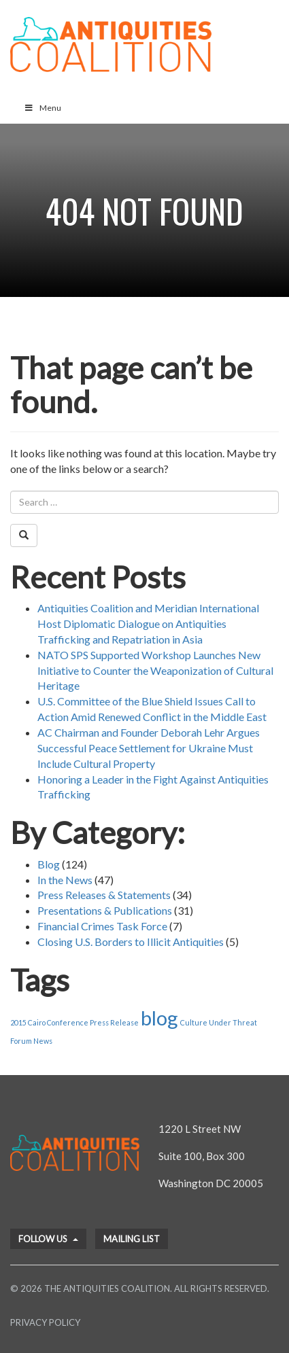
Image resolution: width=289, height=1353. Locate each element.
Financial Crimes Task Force (102, 925)
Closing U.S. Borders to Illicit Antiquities (130, 941)
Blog (48, 864)
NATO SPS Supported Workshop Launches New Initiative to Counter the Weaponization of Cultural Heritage (155, 670)
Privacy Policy (45, 1322)
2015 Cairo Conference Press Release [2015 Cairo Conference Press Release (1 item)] (74, 1022)
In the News (64, 879)
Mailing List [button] (131, 1238)
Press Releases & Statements (104, 894)
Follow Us (48, 1238)
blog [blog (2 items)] (159, 1018)
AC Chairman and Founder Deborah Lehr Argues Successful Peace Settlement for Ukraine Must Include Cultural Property (148, 748)
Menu (42, 108)
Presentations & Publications (104, 910)
